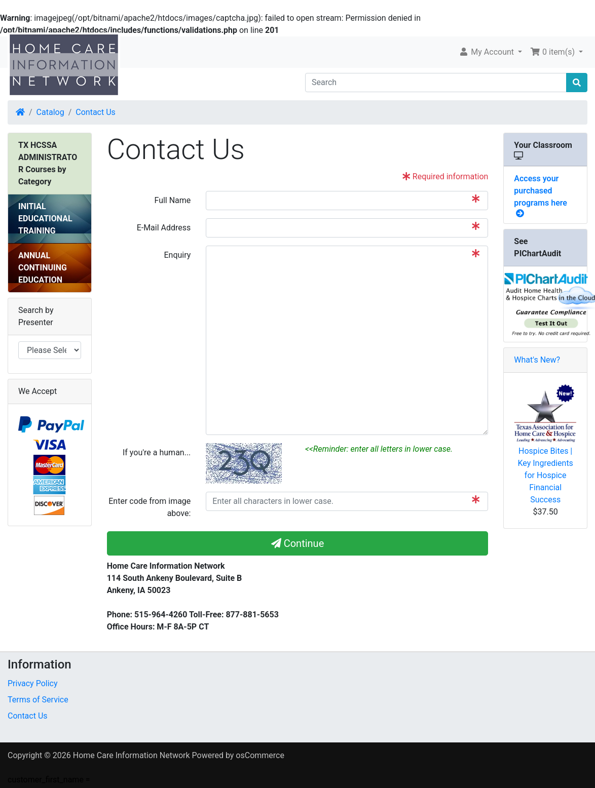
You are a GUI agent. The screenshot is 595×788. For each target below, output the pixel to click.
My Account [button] (487, 52)
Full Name (172, 200)
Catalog (50, 112)
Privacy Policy (33, 683)
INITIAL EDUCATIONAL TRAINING (45, 218)
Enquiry (177, 255)
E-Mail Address (164, 227)
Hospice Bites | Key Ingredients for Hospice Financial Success (545, 475)
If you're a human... (157, 452)
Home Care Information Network (131, 755)
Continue (297, 543)
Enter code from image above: (149, 507)
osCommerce (260, 755)
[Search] (436, 82)
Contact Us (96, 112)
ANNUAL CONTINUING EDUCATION (42, 268)
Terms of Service (38, 699)
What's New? (537, 360)
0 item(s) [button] (553, 52)
